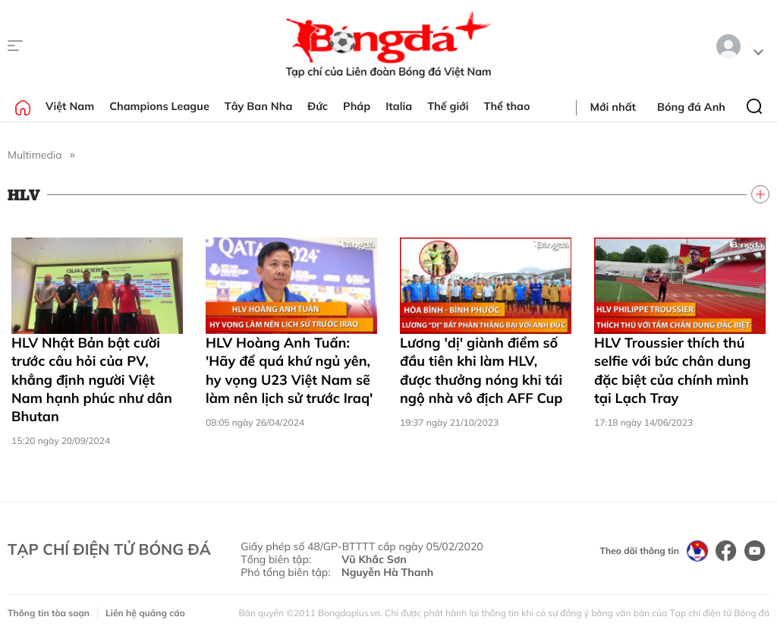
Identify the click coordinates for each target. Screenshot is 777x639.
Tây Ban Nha (259, 106)
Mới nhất (613, 107)
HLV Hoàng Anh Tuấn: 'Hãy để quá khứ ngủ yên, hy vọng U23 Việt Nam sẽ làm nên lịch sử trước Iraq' (289, 370)
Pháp (356, 106)
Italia (398, 106)
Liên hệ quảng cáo (145, 613)
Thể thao (507, 106)
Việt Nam (70, 106)
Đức (317, 106)
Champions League (159, 106)
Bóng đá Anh (691, 107)
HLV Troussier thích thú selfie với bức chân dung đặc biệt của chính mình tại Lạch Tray (672, 370)
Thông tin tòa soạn (49, 613)
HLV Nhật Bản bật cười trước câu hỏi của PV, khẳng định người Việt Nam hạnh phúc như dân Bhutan (91, 379)
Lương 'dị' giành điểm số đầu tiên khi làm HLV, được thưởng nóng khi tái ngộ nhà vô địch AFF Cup (481, 370)
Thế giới (447, 106)
